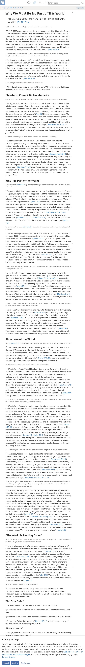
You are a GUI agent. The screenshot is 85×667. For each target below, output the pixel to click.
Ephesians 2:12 (39, 238)
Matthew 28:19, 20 (56, 124)
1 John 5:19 (53, 278)
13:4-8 (63, 212)
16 (31, 514)
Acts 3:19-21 (22, 286)
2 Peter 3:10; (43, 278)
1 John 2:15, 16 (44, 358)
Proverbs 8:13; (36, 517)
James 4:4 (63, 328)
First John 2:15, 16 (13, 343)
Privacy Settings (8, 657)
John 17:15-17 (29, 78)
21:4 (50, 517)
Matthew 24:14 (63, 294)
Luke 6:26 (62, 530)
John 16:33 (44, 575)
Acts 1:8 (39, 114)
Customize (25, 663)
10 (64, 154)
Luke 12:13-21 (43, 477)
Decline (15, 663)
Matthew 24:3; (31, 477)
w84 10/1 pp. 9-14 (14, 7)
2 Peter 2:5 (27, 580)
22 (56, 469)
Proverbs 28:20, (48, 469)
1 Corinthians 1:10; (52, 212)
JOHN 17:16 (23, 22)
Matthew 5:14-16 (24, 167)
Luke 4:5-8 (38, 435)
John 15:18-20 (53, 49)
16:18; (45, 517)
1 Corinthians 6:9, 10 (57, 459)
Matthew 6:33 (39, 312)
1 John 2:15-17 (41, 621)
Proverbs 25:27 (56, 524)
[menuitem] (3, 2)
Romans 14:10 (17, 318)
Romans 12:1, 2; (23, 217)
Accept (6, 663)
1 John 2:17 (48, 551)
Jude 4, (27, 514)
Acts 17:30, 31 (27, 227)
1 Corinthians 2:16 (37, 217)
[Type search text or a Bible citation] (62, 2)
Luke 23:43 (66, 393)
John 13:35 (20, 185)
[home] (3, 2)
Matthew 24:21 (22, 556)
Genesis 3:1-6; (28, 435)
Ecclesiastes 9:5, (56, 154)
